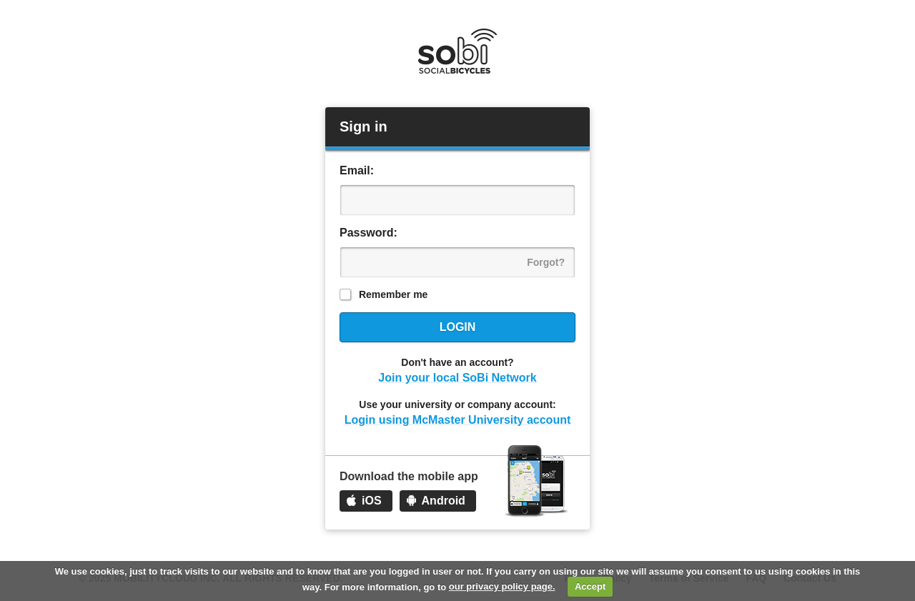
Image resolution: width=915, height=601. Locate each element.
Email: (357, 170)
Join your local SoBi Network (457, 378)
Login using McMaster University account (458, 420)
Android (443, 501)
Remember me (393, 294)
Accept (590, 586)
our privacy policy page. (502, 586)
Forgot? (546, 262)
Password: (368, 233)
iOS (372, 501)
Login (458, 327)
